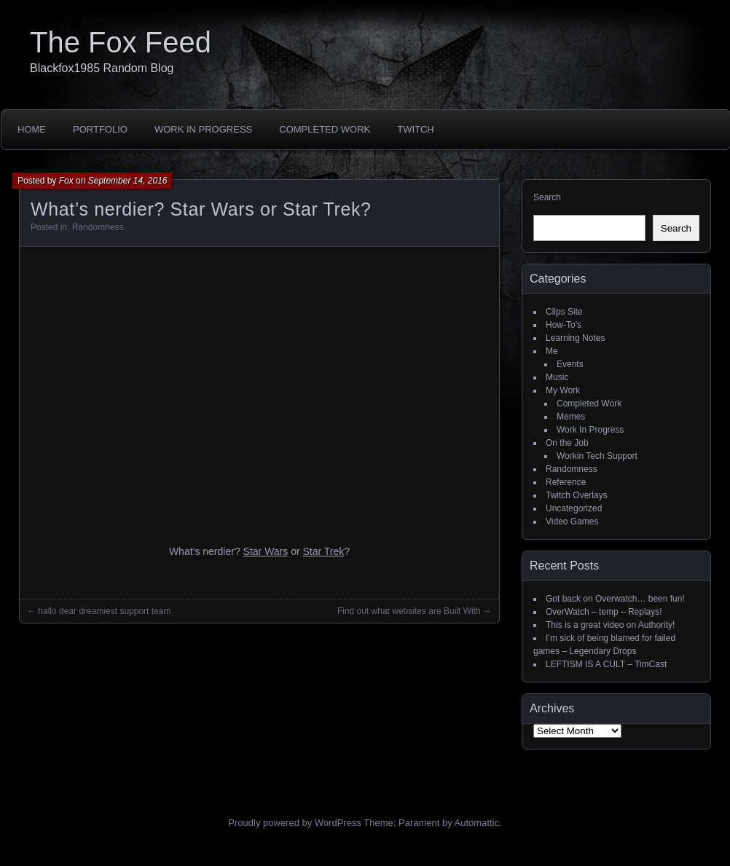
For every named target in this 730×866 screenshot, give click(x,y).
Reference (566, 482)
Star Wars (266, 551)
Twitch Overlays (577, 495)
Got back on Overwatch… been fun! (615, 599)
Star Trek (324, 551)
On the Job (567, 443)
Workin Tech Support (597, 456)
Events (570, 364)
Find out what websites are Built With (409, 611)
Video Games (572, 521)
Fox (66, 181)
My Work (563, 390)
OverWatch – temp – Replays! (604, 612)
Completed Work (324, 129)
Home (31, 129)
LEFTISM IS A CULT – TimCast (606, 664)
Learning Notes (575, 338)
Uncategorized (574, 508)
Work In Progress (203, 129)
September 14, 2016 (128, 181)
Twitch (415, 129)
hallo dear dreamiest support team (104, 611)
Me (552, 351)
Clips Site (564, 312)
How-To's (563, 325)
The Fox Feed (120, 42)
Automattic (477, 822)
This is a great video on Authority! (610, 625)
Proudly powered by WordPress (294, 822)
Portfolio (100, 129)
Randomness (98, 227)
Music (557, 377)
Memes (571, 417)
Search (547, 197)
